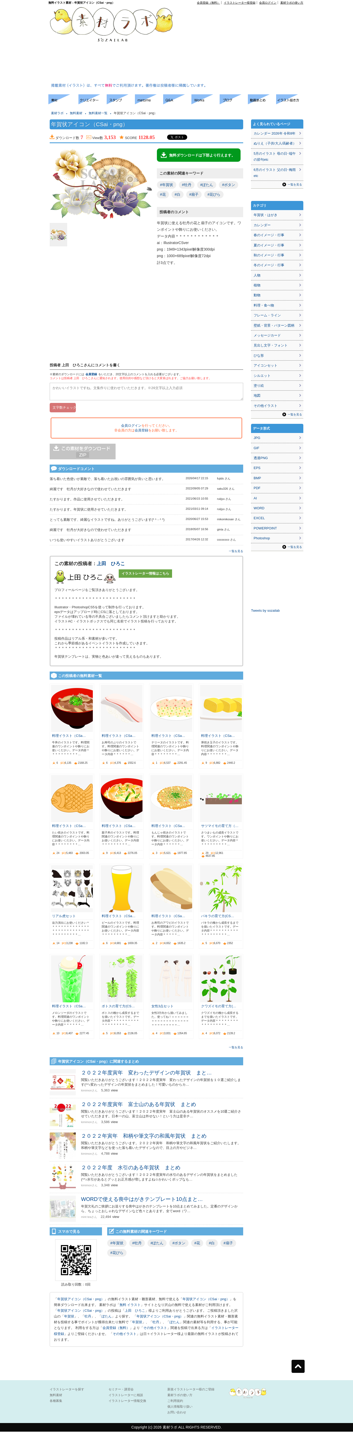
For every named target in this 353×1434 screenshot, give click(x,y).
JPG (257, 438)
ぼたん (106, 1319)
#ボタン (228, 185)
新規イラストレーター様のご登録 (190, 1391)
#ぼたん (206, 185)
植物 (257, 285)
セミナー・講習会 (121, 1391)
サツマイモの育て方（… (219, 828)
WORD (259, 508)
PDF (257, 488)
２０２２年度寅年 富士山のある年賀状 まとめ (138, 1106)
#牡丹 (186, 185)
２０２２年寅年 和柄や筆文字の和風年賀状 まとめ (144, 1138)
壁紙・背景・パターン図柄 (274, 325)
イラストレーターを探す (67, 1391)
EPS (257, 468)
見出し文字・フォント (271, 345)
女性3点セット (162, 1008)
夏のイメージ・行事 (269, 245)
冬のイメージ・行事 (269, 265)
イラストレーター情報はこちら (145, 576)
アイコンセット (265, 365)
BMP (257, 478)
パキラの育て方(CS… (217, 918)
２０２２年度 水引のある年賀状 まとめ (130, 1170)
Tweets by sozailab (265, 610)
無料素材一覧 (98, 113)
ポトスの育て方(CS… (118, 1008)
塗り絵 (259, 386)
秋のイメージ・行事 (269, 255)
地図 (257, 395)
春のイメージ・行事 (269, 235)
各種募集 (56, 1403)
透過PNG (261, 458)
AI (255, 498)
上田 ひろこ (111, 566)
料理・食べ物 (264, 305)
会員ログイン (267, 2)
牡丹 (87, 1319)
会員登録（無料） (208, 2)
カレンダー (262, 225)
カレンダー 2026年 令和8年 (274, 133)
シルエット (262, 376)
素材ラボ (57, 113)
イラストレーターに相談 (126, 1397)
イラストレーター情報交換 (127, 1403)
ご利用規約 (175, 1403)
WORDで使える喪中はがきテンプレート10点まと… (142, 1201)
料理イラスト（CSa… (69, 738)
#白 (177, 194)
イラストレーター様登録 (239, 2)
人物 (257, 275)
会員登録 (91, 374)
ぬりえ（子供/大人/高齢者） (275, 143)
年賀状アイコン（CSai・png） (80, 1301)
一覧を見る (236, 553)
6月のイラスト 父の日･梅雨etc (275, 173)
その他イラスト (155, 1330)
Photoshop (262, 538)
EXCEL (259, 518)
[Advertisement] (228, 44)
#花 (163, 194)
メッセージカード (267, 335)
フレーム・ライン (267, 315)
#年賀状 (166, 185)
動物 (257, 295)
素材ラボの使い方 (291, 2)
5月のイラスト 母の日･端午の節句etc (275, 156)
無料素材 (76, 113)
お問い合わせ (176, 1414)
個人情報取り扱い (179, 1409)
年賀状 (69, 1319)
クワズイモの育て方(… (218, 1008)
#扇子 (194, 194)
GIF (256, 448)
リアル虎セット (64, 918)
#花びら (213, 194)
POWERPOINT (265, 528)
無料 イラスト (130, 1307)
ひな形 (259, 355)
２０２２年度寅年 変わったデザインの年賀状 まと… (146, 1075)
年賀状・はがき (265, 215)
